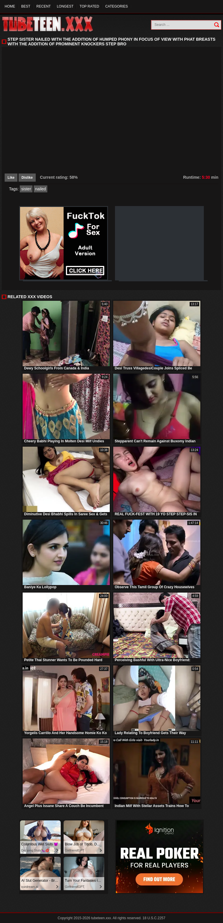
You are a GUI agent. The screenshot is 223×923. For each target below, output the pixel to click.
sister (26, 189)
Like (11, 178)
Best (25, 6)
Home (10, 6)
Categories (116, 6)
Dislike (27, 178)
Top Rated (89, 6)
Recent (43, 6)
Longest (65, 6)
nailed (40, 189)
